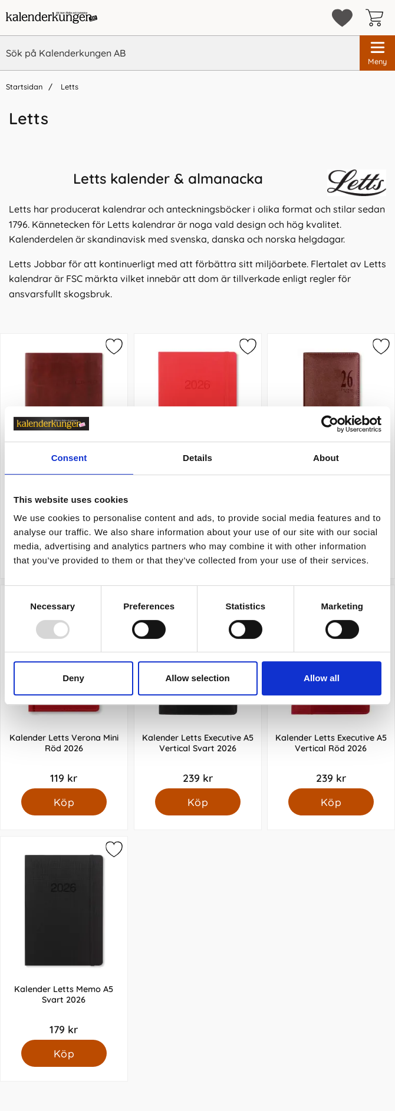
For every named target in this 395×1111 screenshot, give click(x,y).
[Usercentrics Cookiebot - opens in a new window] (329, 424)
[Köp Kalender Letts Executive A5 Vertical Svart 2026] (197, 801)
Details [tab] (197, 458)
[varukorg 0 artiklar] (377, 17)
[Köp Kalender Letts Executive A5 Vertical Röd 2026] (331, 801)
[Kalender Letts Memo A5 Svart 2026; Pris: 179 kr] (64, 938)
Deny (73, 678)
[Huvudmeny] (377, 53)
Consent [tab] (69, 458)
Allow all (322, 678)
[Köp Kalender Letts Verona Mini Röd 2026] (64, 801)
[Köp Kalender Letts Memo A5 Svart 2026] (64, 1053)
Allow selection (197, 678)
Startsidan (24, 86)
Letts (68, 86)
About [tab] (326, 458)
